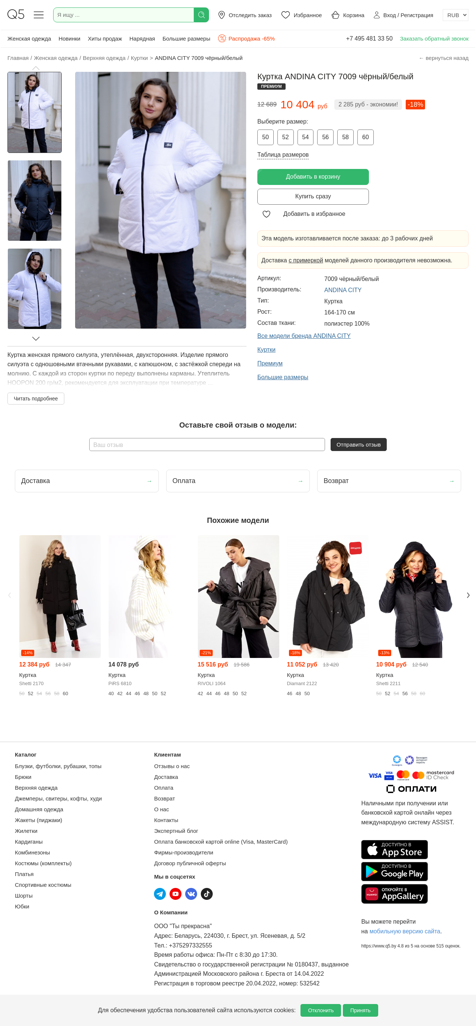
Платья (24, 874)
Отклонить (321, 1010)
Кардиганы (29, 841)
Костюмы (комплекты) (43, 863)
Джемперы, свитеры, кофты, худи (58, 798)
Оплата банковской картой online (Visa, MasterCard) (220, 841)
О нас (161, 809)
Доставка (166, 777)
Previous (8, 594)
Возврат (164, 798)
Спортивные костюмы (43, 885)
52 (285, 137)
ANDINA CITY (342, 290)
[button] (35, 68)
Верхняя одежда (36, 787)
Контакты (166, 820)
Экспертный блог (176, 831)
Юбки (22, 906)
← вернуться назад (444, 58)
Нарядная (142, 38)
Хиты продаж (105, 38)
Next (467, 594)
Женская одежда (29, 38)
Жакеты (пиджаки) (38, 820)
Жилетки (26, 831)
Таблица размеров (283, 154)
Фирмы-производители (183, 852)
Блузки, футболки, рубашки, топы (58, 766)
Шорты (24, 895)
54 (305, 137)
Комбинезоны (32, 852)
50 (265, 137)
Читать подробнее (36, 399)
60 (365, 137)
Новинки (69, 38)
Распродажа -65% (246, 38)
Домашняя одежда (39, 809)
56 (325, 137)
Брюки (23, 777)
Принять (360, 1010)
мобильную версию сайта (405, 931)
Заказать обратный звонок (434, 38)
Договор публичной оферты (190, 863)
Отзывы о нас (172, 766)
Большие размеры (186, 38)
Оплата (163, 787)
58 (345, 137)
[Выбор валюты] (456, 15)
